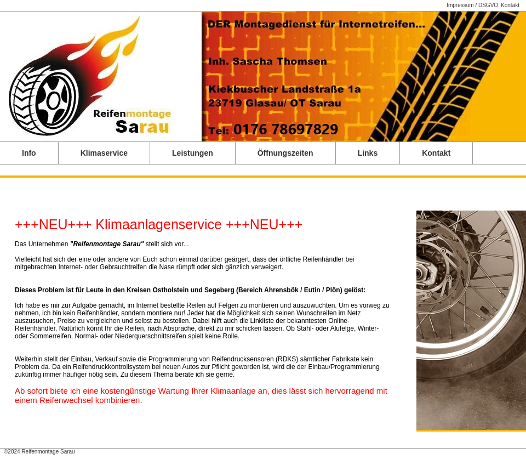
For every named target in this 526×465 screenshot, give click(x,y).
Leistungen (192, 153)
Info (29, 153)
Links (368, 153)
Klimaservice (104, 153)
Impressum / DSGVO (472, 5)
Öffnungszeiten (285, 153)
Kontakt (510, 5)
